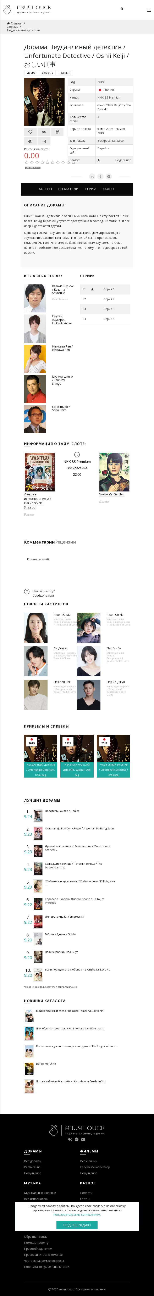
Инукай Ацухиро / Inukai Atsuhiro (62, 319)
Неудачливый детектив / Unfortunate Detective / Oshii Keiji (40, 770)
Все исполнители (36, 1199)
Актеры (45, 189)
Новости (86, 1193)
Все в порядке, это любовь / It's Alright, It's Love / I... (78, 969)
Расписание (32, 1167)
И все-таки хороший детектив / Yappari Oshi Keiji (77, 770)
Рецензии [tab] (65, 542)
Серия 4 (109, 319)
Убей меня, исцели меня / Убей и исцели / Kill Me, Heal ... (80, 883)
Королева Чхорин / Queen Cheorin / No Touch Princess (74, 901)
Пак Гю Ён (114, 648)
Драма (31, 72)
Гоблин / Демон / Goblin (60, 934)
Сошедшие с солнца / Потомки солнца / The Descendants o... (73, 865)
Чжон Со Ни (115, 615)
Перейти (103, 148)
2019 (100, 82)
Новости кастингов (46, 604)
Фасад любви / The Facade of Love (65, 623)
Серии (90, 189)
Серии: (87, 276)
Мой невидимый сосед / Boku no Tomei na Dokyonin (70, 1011)
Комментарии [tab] (39, 542)
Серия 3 (109, 309)
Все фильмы (89, 1161)
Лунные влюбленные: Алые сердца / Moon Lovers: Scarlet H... (78, 848)
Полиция (64, 72)
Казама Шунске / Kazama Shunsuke (63, 289)
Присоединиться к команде (43, 1255)
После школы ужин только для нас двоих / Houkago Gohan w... (76, 1046)
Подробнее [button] (123, 160)
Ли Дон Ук (61, 648)
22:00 (120, 141)
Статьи (85, 1199)
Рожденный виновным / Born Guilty (116, 692)
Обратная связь (35, 1237)
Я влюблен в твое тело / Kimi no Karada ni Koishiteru (70, 1028)
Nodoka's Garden (112, 494)
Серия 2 (109, 299)
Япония (109, 89)
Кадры (108, 189)
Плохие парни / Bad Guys (61, 952)
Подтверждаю (77, 1225)
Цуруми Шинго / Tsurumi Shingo (62, 379)
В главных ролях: (43, 276)
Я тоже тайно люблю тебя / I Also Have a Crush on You (71, 1081)
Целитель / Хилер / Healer (62, 811)
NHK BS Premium (109, 97)
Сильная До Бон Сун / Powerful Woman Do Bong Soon (79, 828)
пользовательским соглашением (77, 1215)
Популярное (32, 1173)
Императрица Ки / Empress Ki (64, 916)
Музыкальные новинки (40, 1193)
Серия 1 (109, 289)
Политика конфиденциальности (46, 1267)
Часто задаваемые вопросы (44, 1261)
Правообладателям (38, 1249)
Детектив (47, 72)
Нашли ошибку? (44, 591)
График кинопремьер (95, 1167)
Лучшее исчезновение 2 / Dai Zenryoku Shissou (37, 500)
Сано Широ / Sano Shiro (61, 408)
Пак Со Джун (116, 682)
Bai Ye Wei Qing (46, 1064)
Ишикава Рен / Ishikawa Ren (62, 348)
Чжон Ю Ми (62, 615)
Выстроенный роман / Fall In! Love (118, 659)
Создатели (68, 189)
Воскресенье (106, 141)
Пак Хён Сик (62, 682)
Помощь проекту (36, 1243)
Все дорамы (32, 1161)
